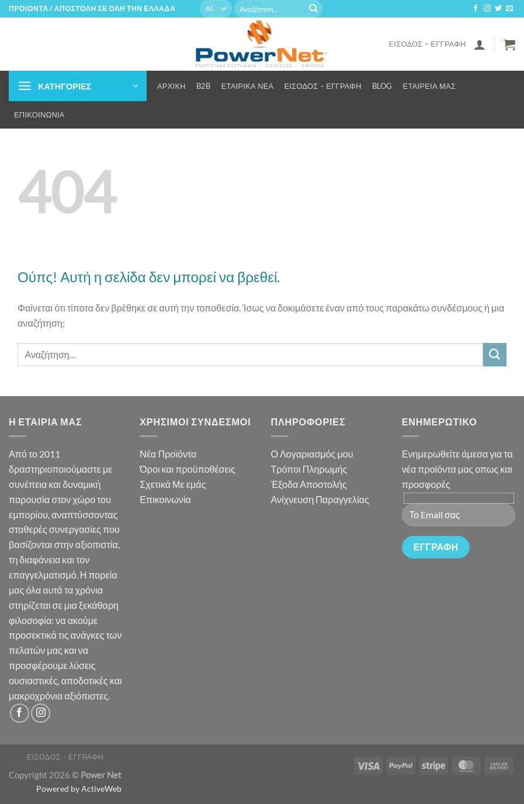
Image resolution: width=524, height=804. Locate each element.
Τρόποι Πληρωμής (309, 468)
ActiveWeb (101, 788)
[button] (479, 44)
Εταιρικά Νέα (247, 86)
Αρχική (171, 86)
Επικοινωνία (39, 114)
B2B (203, 86)
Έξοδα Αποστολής (309, 484)
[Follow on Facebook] (475, 9)
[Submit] (313, 9)
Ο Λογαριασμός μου (312, 453)
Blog (382, 86)
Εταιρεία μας (429, 86)
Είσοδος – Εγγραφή (427, 43)
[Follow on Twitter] (498, 9)
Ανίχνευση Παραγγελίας (320, 499)
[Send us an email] (509, 9)
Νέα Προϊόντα (168, 453)
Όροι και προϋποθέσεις (187, 468)
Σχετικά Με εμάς (173, 484)
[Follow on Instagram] (487, 9)
